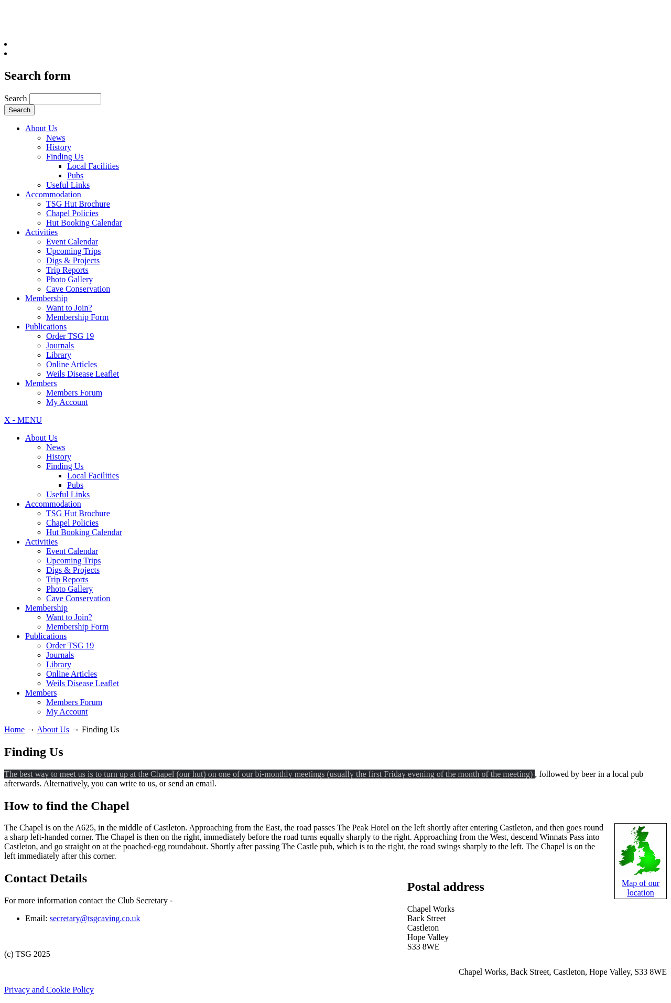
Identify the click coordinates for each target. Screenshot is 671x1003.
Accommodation (53, 194)
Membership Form (77, 317)
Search (16, 98)
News (55, 137)
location (640, 892)
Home (14, 729)
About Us (41, 128)
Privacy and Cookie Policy (49, 989)
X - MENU (23, 419)
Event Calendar (72, 241)
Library (58, 354)
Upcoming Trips (73, 251)
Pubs (75, 175)
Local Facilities (93, 166)
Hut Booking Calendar (84, 222)
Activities (41, 232)
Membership (46, 298)
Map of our (640, 883)
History (58, 147)
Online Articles (71, 364)
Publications (46, 326)
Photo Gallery (69, 279)
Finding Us (65, 156)
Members (41, 383)
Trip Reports (67, 269)
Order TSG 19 (70, 336)
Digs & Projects (73, 260)
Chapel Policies (72, 213)
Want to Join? (69, 307)
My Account (67, 402)
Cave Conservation (78, 288)
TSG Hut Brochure (78, 203)
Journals (60, 345)
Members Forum (74, 392)
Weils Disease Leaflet (82, 373)
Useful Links (68, 184)
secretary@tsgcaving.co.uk (95, 918)
